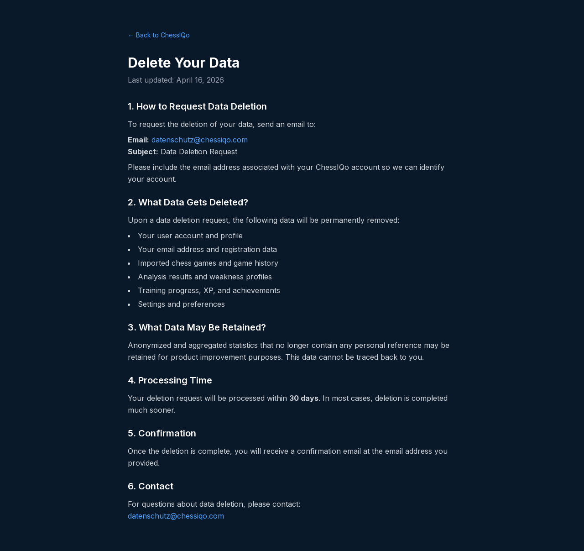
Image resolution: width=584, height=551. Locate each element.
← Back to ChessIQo (159, 35)
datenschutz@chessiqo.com (199, 139)
